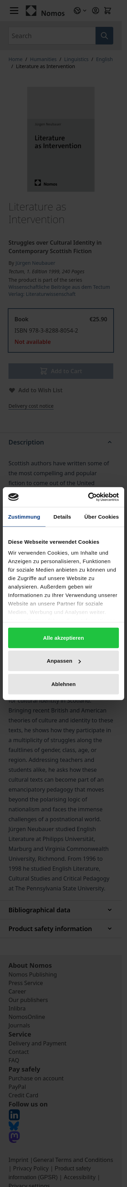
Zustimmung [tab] (24, 516)
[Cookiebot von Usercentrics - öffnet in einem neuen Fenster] (89, 497)
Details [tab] (62, 516)
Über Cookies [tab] (101, 516)
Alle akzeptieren (63, 637)
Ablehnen (63, 684)
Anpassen (64, 661)
